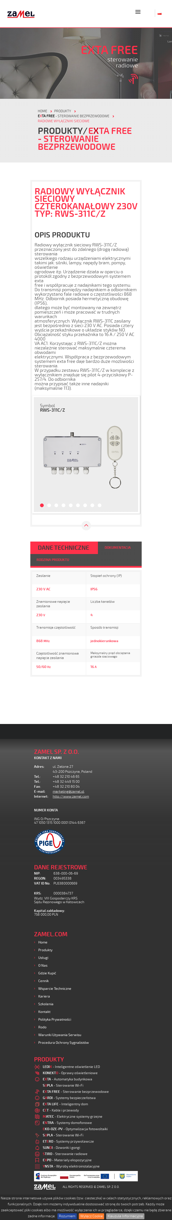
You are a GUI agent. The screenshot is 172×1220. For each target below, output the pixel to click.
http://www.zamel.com (71, 796)
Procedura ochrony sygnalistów (63, 1043)
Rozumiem (67, 1216)
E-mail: (39, 791)
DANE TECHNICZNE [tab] (63, 548)
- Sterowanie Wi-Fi (63, 1085)
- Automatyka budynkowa (67, 1079)
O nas (42, 965)
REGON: (40, 878)
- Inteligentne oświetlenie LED (71, 1067)
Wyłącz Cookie (91, 1216)
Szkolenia (45, 1004)
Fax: (37, 786)
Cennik (43, 981)
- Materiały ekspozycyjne (67, 1160)
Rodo (42, 1027)
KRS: (38, 893)
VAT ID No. (42, 883)
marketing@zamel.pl (68, 791)
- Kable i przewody (61, 1110)
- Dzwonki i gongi (61, 1148)
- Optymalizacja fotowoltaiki (75, 1129)
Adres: (39, 767)
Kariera (44, 996)
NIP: (37, 873)
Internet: (41, 796)
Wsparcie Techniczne (54, 989)
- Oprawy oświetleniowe (70, 1073)
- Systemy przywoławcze (68, 1141)
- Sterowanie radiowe (65, 1154)
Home (42, 942)
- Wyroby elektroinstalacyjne (71, 1166)
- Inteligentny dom (65, 1104)
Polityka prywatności (54, 1019)
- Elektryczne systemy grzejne (72, 1116)
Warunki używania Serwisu (59, 1035)
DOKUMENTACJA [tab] (118, 548)
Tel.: (37, 776)
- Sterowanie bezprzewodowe (73, 116)
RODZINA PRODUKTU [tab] (53, 560)
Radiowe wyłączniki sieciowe (63, 121)
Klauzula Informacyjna (125, 1216)
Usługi (43, 958)
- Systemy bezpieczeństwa (69, 1098)
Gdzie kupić (47, 973)
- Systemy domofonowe (67, 1123)
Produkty (45, 950)
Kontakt (44, 1012)
